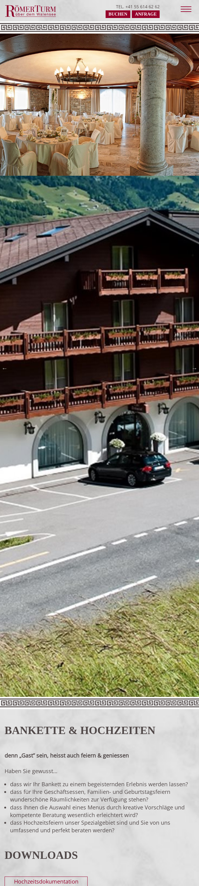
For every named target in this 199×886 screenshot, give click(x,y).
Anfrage (146, 14)
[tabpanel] (99, 101)
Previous (6, 368)
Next (192, 368)
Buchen (118, 14)
